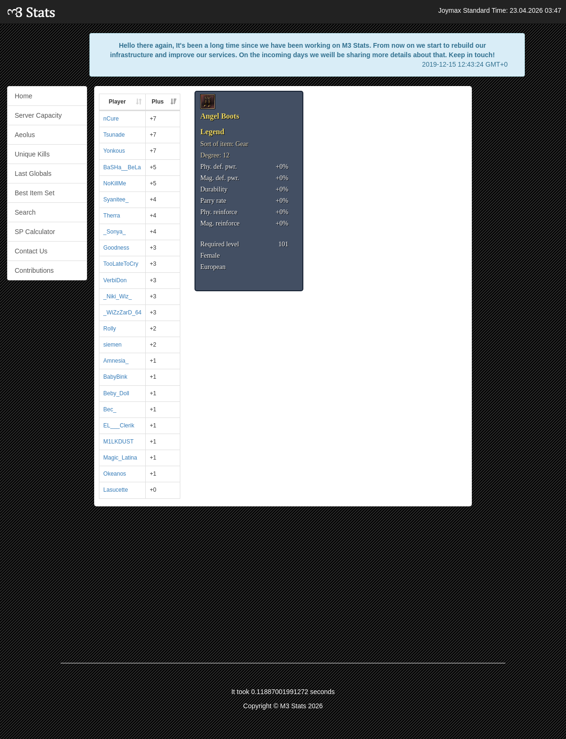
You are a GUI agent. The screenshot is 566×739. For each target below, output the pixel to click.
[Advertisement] (518, 228)
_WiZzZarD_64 (122, 312)
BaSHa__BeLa (122, 167)
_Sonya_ (114, 231)
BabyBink (115, 377)
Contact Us (31, 251)
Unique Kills (32, 154)
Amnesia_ (115, 360)
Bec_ (109, 409)
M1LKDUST (118, 441)
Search (25, 212)
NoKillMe (114, 183)
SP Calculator (35, 231)
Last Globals (33, 173)
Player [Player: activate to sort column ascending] (117, 101)
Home (23, 96)
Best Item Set (34, 193)
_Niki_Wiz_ (117, 296)
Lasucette (115, 490)
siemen (112, 344)
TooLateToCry (120, 264)
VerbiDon (114, 280)
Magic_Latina (120, 457)
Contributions (34, 270)
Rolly (109, 328)
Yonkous (114, 151)
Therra (111, 215)
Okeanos (114, 473)
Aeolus (25, 135)
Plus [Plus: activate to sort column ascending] (158, 101)
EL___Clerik (118, 425)
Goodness (116, 247)
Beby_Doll (116, 393)
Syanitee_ (115, 199)
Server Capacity (38, 115)
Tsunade (113, 134)
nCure (111, 118)
